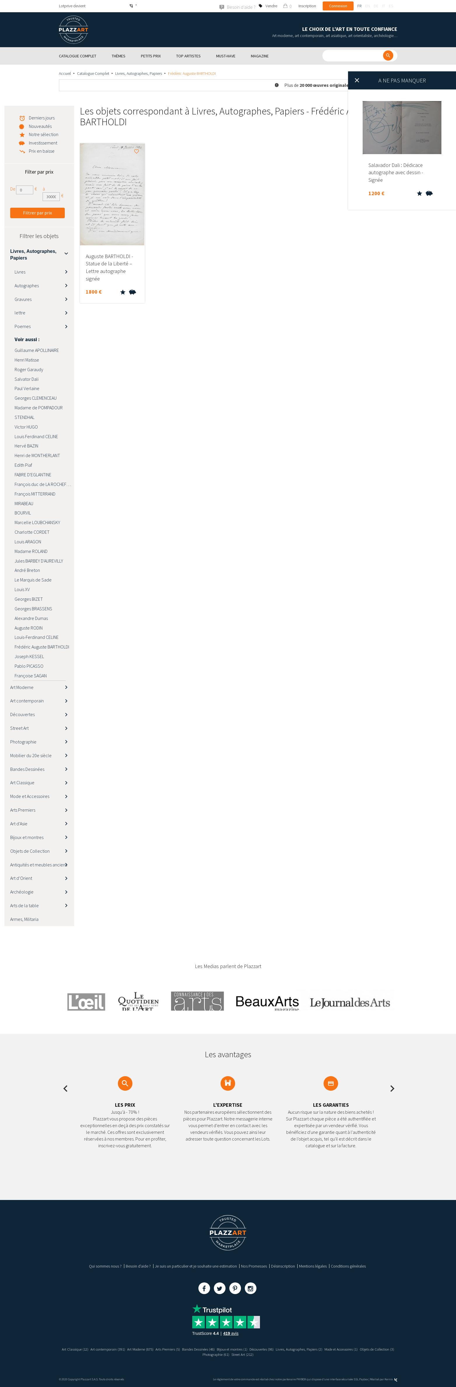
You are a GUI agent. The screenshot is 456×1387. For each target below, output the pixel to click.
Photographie (23, 741)
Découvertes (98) (284, 1349)
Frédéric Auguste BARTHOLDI (42, 646)
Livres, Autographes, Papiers (138, 73)
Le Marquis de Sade (33, 580)
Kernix (391, 1379)
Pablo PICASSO (29, 666)
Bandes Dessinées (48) (212, 1349)
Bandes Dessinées (27, 769)
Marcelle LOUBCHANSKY (37, 522)
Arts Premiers (22, 810)
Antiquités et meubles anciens (38, 864)
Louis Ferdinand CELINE (36, 436)
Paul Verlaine (27, 388)
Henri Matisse (27, 359)
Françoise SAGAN (31, 675)
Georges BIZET (29, 599)
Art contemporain (27, 701)
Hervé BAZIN (26, 446)
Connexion (338, 5)
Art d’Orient (21, 878)
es (391, 5)
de (376, 5)
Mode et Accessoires (29, 796)
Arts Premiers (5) (178, 1349)
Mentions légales (313, 1266)
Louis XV (22, 589)
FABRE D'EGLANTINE (33, 474)
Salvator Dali (27, 379)
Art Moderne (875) (148, 1349)
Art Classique (22, 782)
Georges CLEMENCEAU (36, 398)
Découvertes (22, 714)
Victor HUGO (26, 426)
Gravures (23, 299)
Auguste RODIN (29, 627)
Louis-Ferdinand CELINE (37, 637)
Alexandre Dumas (31, 618)
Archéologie (22, 891)
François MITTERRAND (35, 493)
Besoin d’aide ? (138, 1266)
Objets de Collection (30, 851)
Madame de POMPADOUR (39, 407)
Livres (20, 271)
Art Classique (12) (76, 1349)
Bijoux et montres (26, 837)
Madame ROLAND (31, 551)
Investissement (43, 142)
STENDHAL (24, 417)
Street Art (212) (265, 1354)
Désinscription (283, 1266)
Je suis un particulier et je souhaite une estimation (196, 1266)
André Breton (27, 570)
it (383, 5)
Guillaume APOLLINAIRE (37, 350)
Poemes (23, 326)
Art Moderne (22, 687)
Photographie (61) (236, 1354)
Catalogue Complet (93, 73)
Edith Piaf (23, 465)
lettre (20, 313)
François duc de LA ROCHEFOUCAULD (44, 484)
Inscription (307, 5)
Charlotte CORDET (32, 532)
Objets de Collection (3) (199, 1354)
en (367, 5)
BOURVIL (23, 513)
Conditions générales (348, 1266)
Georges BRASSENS (33, 608)
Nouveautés (40, 126)
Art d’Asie (18, 823)
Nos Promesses (254, 1266)
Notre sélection (43, 134)
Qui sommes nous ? (105, 1266)
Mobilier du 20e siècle (31, 755)
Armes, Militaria (24, 919)
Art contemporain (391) (112, 1349)
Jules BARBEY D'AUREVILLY (39, 560)
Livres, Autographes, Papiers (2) (326, 1349)
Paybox (363, 1379)
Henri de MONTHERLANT (37, 455)
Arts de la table (24, 905)
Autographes (27, 285)
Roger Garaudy (29, 369)
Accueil (65, 73)
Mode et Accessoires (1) (374, 1349)
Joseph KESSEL (29, 656)
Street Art (19, 728)
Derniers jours (42, 117)
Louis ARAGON (28, 541)
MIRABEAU (24, 503)
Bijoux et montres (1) (250, 1349)
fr (359, 5)
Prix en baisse (42, 151)
